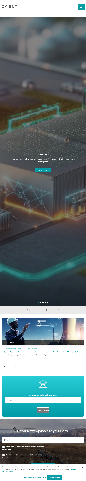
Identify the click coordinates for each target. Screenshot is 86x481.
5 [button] (49, 304)
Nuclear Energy (10, 349)
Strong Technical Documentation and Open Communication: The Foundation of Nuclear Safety (42, 352)
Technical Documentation (28, 349)
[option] (43, 161)
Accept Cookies (55, 477)
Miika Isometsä (11, 367)
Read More (43, 170)
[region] (43, 472)
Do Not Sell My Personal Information (34, 477)
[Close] (82, 467)
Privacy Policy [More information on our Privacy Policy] (10, 471)
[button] (81, 7)
